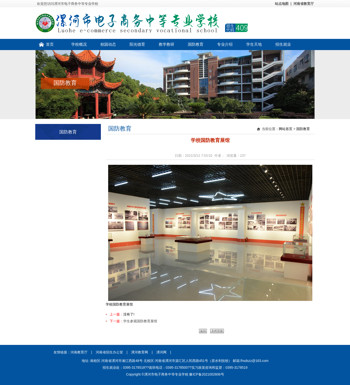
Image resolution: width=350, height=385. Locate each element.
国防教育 (195, 44)
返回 (203, 331)
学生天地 (254, 44)
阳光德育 (137, 44)
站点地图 (282, 4)
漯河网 (161, 352)
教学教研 (166, 44)
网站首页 (285, 129)
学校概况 (79, 44)
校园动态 (108, 44)
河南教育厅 (79, 352)
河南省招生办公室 (109, 352)
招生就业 (283, 44)
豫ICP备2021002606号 (206, 374)
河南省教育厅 (303, 4)
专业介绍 (225, 44)
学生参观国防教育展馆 (140, 321)
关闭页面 (217, 331)
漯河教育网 (139, 352)
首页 (50, 44)
